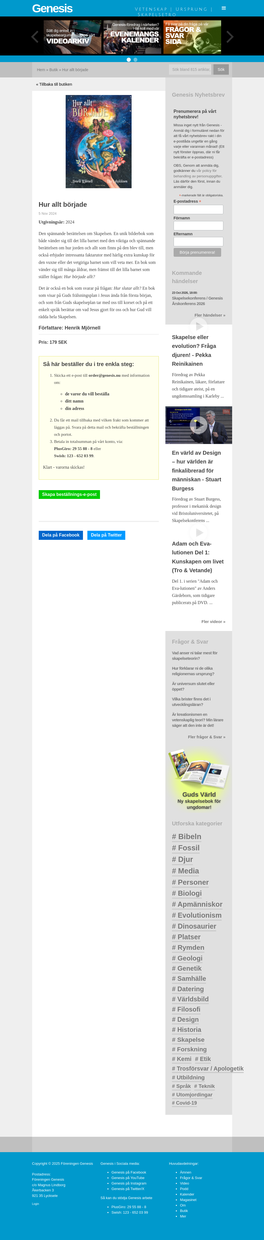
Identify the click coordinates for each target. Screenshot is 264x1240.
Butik (53, 70)
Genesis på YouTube (128, 1178)
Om (183, 1205)
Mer (183, 1216)
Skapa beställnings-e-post (69, 494)
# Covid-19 (184, 1103)
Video (184, 1183)
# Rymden (188, 947)
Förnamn (182, 218)
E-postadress (187, 201)
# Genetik (187, 968)
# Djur (182, 859)
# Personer (190, 882)
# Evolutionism (197, 915)
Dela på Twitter (106, 535)
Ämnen (185, 1172)
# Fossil (186, 848)
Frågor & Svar (191, 1178)
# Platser (186, 937)
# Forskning (189, 1049)
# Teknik (204, 1086)
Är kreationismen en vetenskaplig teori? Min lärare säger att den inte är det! (197, 720)
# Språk (181, 1086)
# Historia (186, 1029)
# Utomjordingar (192, 1094)
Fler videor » (213, 621)
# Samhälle (189, 978)
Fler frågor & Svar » (207, 737)
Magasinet (188, 1200)
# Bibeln (186, 836)
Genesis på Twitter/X (128, 1189)
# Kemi (181, 1058)
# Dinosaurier (194, 926)
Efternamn (183, 234)
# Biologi (187, 893)
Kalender (187, 1194)
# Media (185, 871)
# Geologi (187, 958)
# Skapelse (188, 1039)
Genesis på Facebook (129, 1172)
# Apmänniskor (197, 904)
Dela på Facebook (60, 535)
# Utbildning (188, 1077)
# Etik (203, 1058)
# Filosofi (186, 1009)
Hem (41, 70)
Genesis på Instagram (129, 1183)
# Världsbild (190, 999)
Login (35, 1203)
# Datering (188, 989)
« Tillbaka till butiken (54, 84)
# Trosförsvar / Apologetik (208, 1068)
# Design (185, 1019)
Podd (184, 1189)
